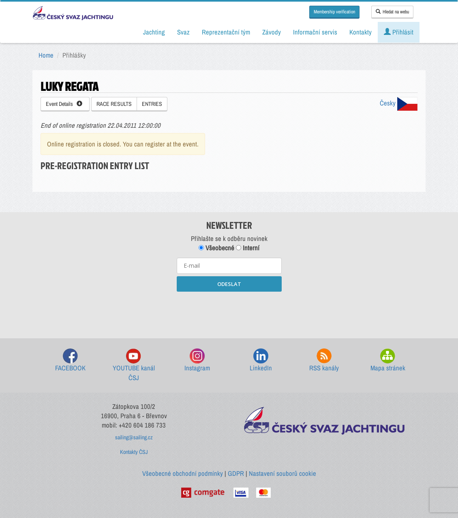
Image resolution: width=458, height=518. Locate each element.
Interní (247, 247)
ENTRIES (152, 103)
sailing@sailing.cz (134, 437)
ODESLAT (229, 284)
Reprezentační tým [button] (226, 32)
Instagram (197, 360)
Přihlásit (398, 32)
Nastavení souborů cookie (282, 473)
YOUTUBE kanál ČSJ (134, 365)
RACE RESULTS (114, 103)
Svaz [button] (183, 32)
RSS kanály (324, 360)
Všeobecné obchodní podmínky (182, 473)
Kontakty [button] (360, 32)
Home (46, 55)
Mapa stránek (387, 360)
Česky (398, 103)
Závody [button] (271, 32)
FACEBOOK (70, 360)
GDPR (236, 473)
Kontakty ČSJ (134, 452)
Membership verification (334, 12)
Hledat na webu (392, 12)
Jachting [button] (154, 32)
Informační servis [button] (315, 32)
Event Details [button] (64, 103)
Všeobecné (216, 247)
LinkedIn (261, 360)
